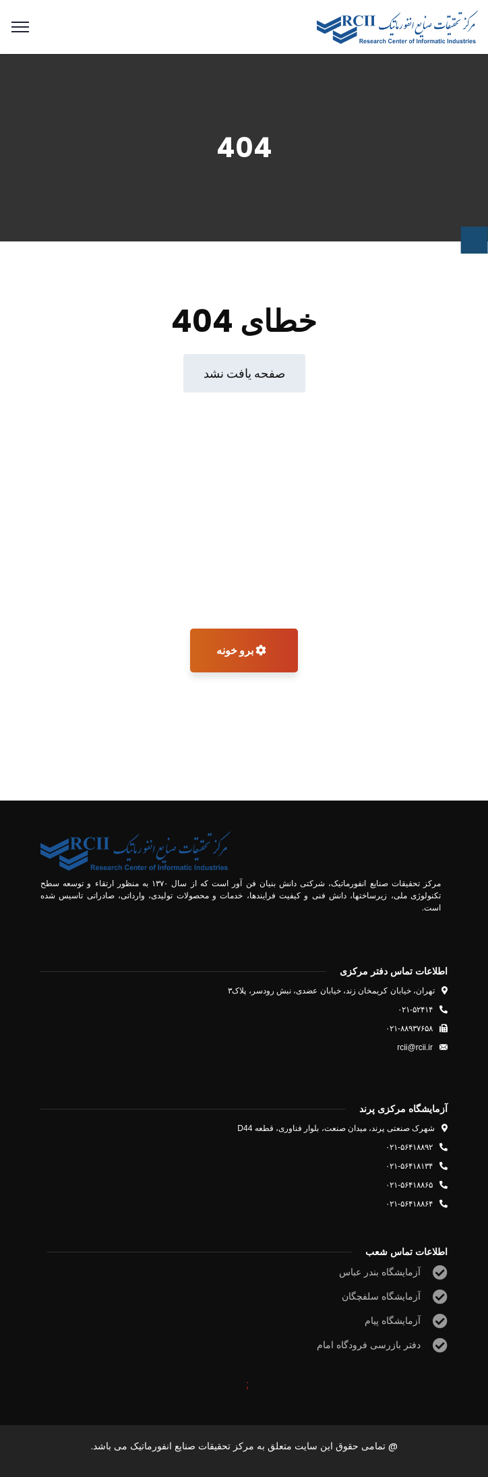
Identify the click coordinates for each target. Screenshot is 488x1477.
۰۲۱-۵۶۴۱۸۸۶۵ (409, 1185)
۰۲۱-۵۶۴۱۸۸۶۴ (409, 1204)
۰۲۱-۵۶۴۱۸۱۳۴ (409, 1166)
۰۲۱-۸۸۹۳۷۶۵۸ (409, 1028)
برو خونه (241, 650)
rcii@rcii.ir (415, 1047)
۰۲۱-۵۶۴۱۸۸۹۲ (409, 1147)
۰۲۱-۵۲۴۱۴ (415, 1009)
